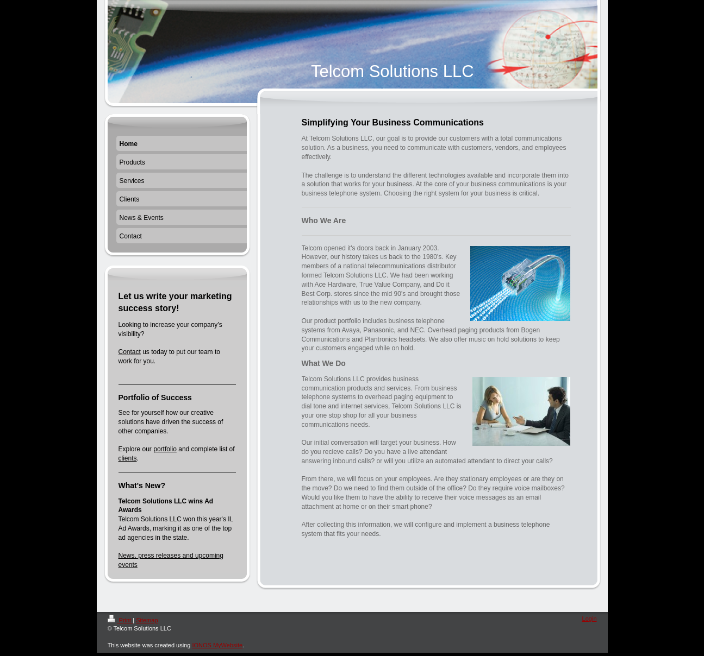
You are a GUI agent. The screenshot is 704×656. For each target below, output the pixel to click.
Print (120, 620)
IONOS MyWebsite (217, 645)
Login (589, 618)
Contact (130, 352)
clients (128, 458)
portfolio (165, 449)
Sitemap (147, 620)
